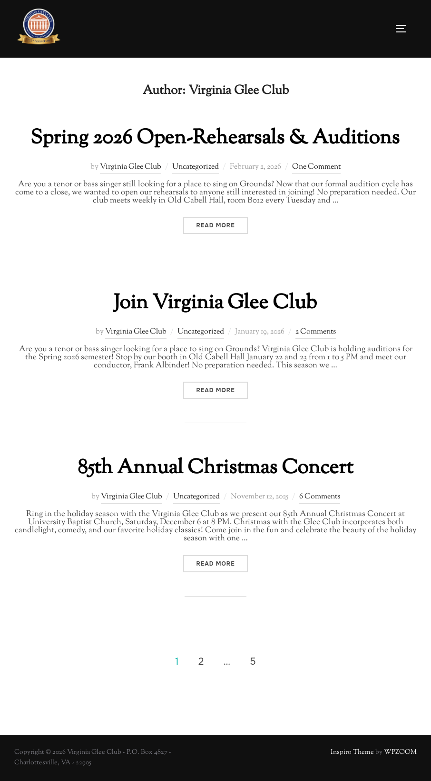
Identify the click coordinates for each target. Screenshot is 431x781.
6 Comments (319, 496)
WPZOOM (400, 752)
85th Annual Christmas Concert (215, 468)
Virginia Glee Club (130, 166)
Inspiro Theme (352, 752)
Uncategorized (195, 166)
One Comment (316, 166)
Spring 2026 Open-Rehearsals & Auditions (215, 138)
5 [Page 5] (252, 661)
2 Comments (315, 331)
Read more (221, 225)
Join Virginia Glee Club (215, 303)
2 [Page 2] (201, 661)
